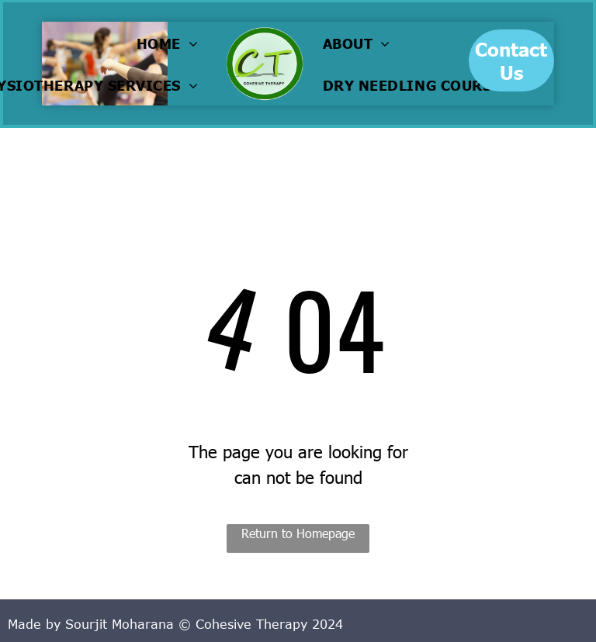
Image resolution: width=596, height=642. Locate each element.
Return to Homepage (298, 533)
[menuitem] (171, 43)
